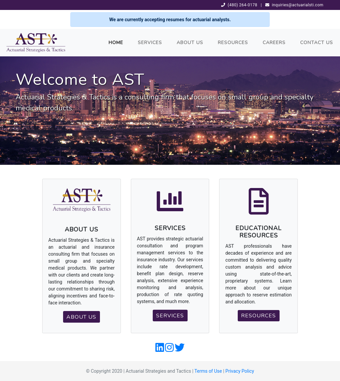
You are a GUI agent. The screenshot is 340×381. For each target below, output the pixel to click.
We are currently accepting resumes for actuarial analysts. (170, 19)
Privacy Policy (239, 371)
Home (116, 42)
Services (150, 42)
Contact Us (316, 42)
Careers (274, 42)
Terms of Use (208, 371)
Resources (233, 42)
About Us (190, 42)
